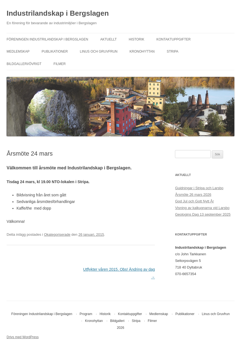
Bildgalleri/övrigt (24, 64)
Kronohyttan (142, 51)
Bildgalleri (117, 321)
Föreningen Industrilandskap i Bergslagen (47, 39)
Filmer (60, 64)
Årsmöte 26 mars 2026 (193, 195)
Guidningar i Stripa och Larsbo (199, 188)
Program (86, 314)
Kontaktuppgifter (173, 39)
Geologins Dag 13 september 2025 (203, 214)
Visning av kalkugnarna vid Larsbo (202, 208)
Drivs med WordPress (23, 337)
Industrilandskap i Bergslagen (58, 13)
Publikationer (55, 51)
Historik (136, 39)
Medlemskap (18, 51)
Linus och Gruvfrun (98, 51)
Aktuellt (108, 39)
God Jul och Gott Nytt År (194, 201)
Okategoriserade (57, 234)
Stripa (172, 51)
